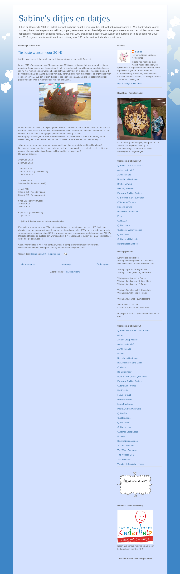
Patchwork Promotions (127, 211)
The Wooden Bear (125, 455)
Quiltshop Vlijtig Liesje (127, 239)
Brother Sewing (124, 184)
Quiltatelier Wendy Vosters (129, 230)
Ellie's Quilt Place (125, 188)
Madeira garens (124, 207)
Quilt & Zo (122, 221)
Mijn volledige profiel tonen (129, 83)
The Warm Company (127, 450)
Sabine (138, 52)
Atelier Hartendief (125, 170)
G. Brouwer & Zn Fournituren (130, 198)
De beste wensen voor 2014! (40, 52)
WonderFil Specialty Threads (130, 464)
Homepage (66, 264)
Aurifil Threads (124, 175)
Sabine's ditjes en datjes (64, 18)
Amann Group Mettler (127, 340)
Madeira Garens (124, 399)
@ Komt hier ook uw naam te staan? (134, 330)
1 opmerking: (54, 254)
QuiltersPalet (123, 422)
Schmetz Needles (125, 445)
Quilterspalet (123, 234)
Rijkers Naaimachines (127, 244)
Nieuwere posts (28, 264)
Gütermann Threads (126, 202)
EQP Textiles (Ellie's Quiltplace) (132, 376)
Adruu (120, 335)
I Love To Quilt (124, 395)
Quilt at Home (123, 225)
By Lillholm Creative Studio (129, 363)
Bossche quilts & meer (127, 179)
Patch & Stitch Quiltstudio (129, 409)
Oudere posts (103, 264)
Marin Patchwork (125, 404)
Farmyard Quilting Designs (129, 193)
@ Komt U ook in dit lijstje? (130, 165)
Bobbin (120, 353)
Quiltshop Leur (124, 427)
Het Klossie (122, 390)
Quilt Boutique (124, 418)
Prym (119, 216)
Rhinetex (121, 436)
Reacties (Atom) (72, 272)
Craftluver (121, 367)
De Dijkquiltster (124, 372)
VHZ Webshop (124, 459)
